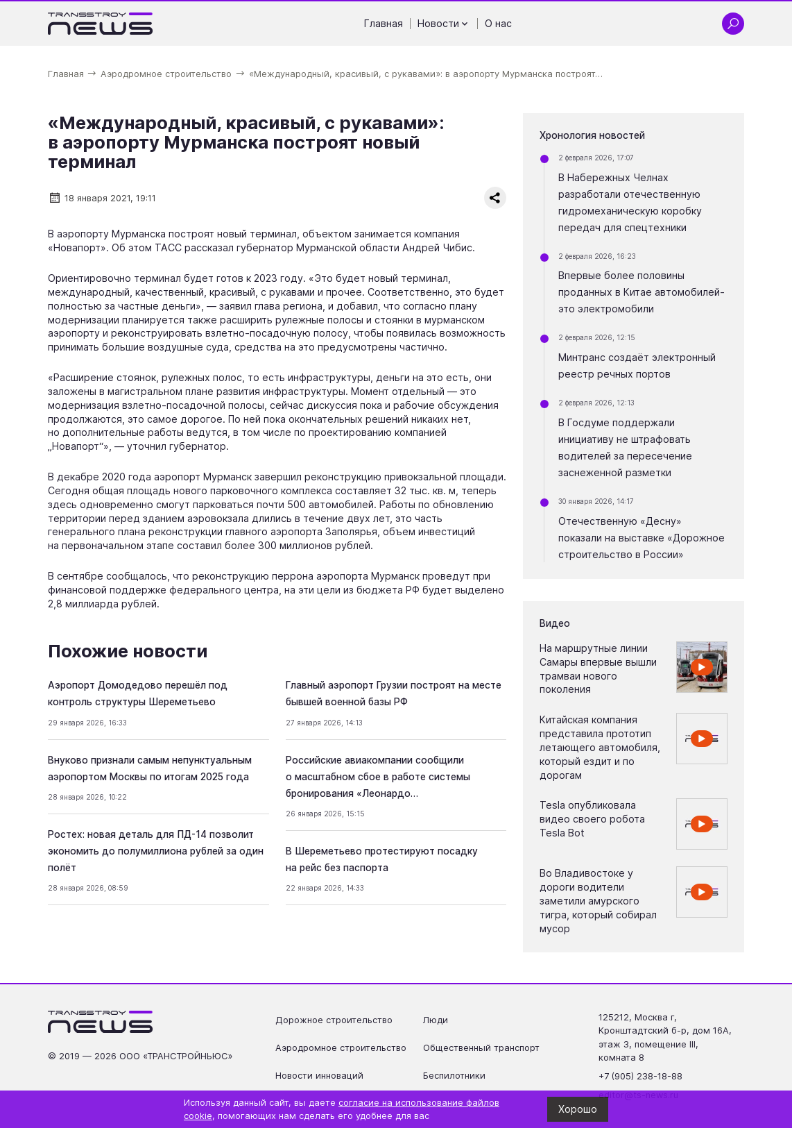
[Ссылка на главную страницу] (101, 23)
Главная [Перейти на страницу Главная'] (383, 23)
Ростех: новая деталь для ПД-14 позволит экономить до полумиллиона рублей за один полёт (156, 851)
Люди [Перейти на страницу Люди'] (435, 1020)
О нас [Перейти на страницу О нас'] (498, 23)
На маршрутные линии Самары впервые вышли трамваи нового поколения (598, 668)
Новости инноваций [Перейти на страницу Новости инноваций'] (319, 1075)
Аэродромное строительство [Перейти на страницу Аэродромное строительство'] (340, 1048)
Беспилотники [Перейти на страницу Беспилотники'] (454, 1075)
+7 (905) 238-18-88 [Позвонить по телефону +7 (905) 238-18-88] (640, 1076)
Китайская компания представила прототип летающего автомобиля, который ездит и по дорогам (600, 747)
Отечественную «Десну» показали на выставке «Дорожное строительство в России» (641, 537)
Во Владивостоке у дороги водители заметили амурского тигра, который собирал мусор (598, 900)
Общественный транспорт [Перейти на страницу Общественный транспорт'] (481, 1048)
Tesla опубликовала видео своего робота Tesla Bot (592, 819)
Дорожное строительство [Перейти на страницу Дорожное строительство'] (334, 1020)
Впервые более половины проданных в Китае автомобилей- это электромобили (641, 291)
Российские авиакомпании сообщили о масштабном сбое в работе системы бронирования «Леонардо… (378, 777)
